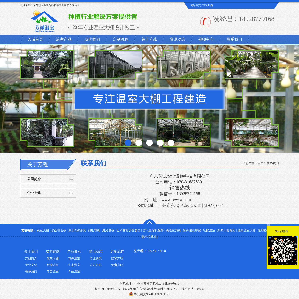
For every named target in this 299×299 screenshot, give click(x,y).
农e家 (200, 289)
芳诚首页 (35, 39)
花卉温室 (74, 258)
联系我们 (207, 5)
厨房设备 (108, 230)
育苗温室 (53, 271)
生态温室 (74, 265)
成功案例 (92, 39)
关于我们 (31, 251)
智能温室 (209, 230)
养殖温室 (74, 271)
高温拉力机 (173, 230)
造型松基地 (265, 230)
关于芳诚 (149, 39)
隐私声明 (117, 258)
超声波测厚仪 (192, 230)
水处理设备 (58, 230)
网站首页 (195, 5)
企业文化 (34, 193)
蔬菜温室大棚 (247, 230)
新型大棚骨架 (226, 230)
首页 (260, 163)
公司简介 (34, 179)
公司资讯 (96, 265)
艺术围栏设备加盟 (128, 230)
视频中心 (206, 39)
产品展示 (74, 251)
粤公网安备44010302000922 (149, 294)
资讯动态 (177, 39)
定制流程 (120, 39)
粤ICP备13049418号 (107, 289)
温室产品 (64, 39)
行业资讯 (96, 258)
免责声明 (117, 265)
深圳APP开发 (77, 230)
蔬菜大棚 (43, 230)
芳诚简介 (31, 258)
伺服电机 (94, 230)
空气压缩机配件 (153, 230)
